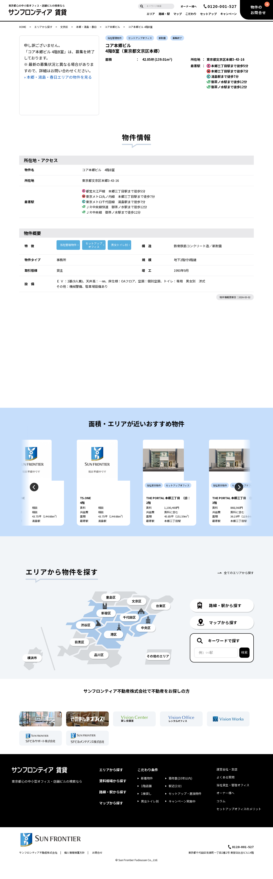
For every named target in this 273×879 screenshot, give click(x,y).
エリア (151, 14)
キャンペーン (228, 14)
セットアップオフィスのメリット (238, 821)
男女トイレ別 (119, 245)
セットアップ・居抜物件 (185, 806)
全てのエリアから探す (239, 585)
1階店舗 (146, 798)
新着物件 (147, 790)
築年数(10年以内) (180, 790)
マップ (177, 14)
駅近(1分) (175, 798)
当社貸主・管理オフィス (232, 797)
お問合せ (97, 865)
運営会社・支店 (226, 781)
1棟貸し (146, 806)
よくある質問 (225, 789)
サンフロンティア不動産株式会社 (38, 865)
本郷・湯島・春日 (86, 27)
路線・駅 (164, 14)
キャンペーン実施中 (182, 813)
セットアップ (208, 14)
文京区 (64, 27)
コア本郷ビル (112, 27)
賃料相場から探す (112, 793)
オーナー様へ (189, 6)
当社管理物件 (68, 245)
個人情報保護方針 (74, 865)
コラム (220, 813)
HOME (22, 27)
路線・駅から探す (112, 804)
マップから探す (111, 815)
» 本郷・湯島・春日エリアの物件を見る (58, 77)
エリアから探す (43, 27)
